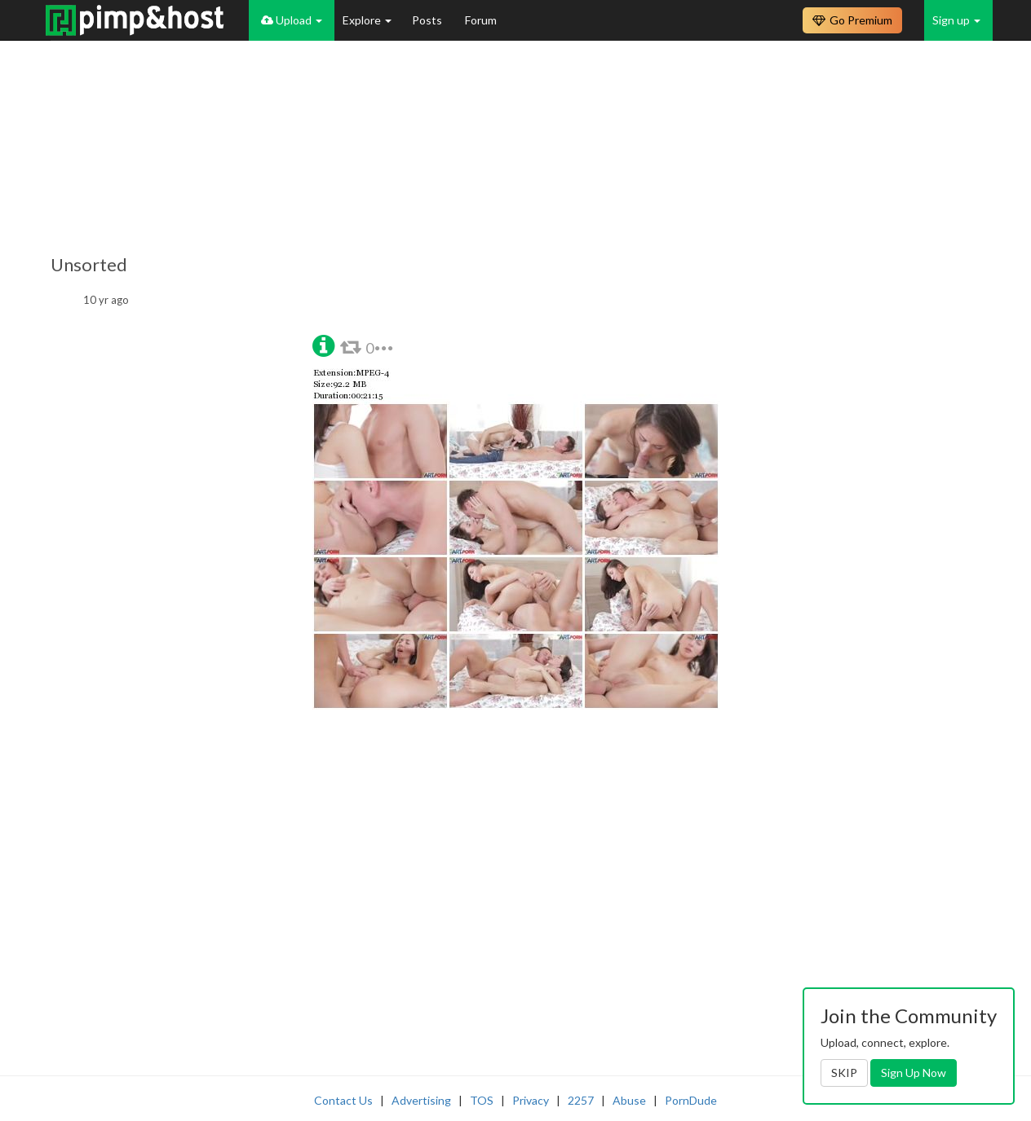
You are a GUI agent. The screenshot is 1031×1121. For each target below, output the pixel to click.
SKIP (844, 1072)
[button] (323, 344)
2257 (581, 1100)
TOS (481, 1100)
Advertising (421, 1100)
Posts (428, 20)
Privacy (530, 1100)
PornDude (691, 1100)
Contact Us (343, 1100)
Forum (481, 20)
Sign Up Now (913, 1072)
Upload (291, 20)
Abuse (629, 1100)
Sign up (956, 20)
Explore (367, 20)
